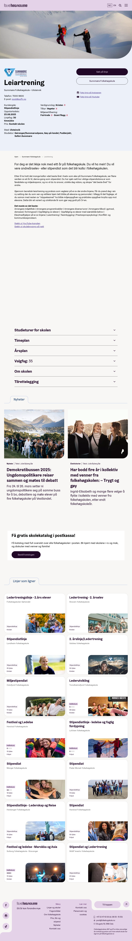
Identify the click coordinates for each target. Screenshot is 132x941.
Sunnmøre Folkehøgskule (102, 80)
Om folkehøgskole (52, 914)
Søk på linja (102, 71)
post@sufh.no (19, 99)
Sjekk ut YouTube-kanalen (27, 223)
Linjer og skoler (53, 907)
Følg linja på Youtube (88, 96)
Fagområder (55, 911)
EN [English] (114, 5)
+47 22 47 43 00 (102, 917)
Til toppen (107, 904)
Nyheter (56, 925)
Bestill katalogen (26, 554)
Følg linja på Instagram (89, 92)
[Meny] (126, 5)
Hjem (16, 157)
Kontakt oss (54, 928)
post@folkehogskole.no (105, 920)
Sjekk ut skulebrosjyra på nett (29, 226)
